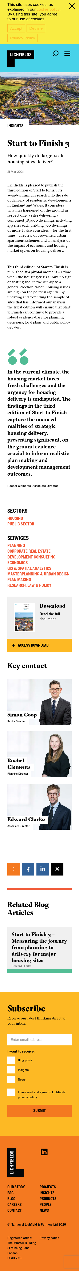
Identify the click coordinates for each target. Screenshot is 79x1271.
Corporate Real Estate (29, 551)
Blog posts (25, 1060)
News (21, 1079)
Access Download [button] (33, 645)
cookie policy (48, 9)
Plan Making (19, 579)
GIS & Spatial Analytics (29, 568)
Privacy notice (49, 1238)
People (45, 1205)
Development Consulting (31, 557)
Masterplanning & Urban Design (38, 574)
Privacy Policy (22, 38)
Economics (17, 562)
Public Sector (20, 524)
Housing (15, 518)
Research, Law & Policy (29, 585)
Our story (16, 1187)
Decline (36, 28)
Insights (23, 1070)
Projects (48, 1187)
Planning (16, 545)
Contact (14, 1210)
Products (48, 1199)
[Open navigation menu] (67, 53)
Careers (14, 1205)
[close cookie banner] (73, 7)
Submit (39, 1111)
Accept (16, 28)
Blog (11, 1199)
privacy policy (27, 1097)
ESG (10, 1193)
